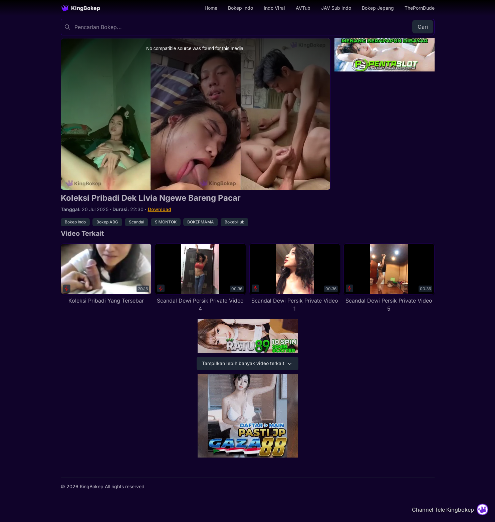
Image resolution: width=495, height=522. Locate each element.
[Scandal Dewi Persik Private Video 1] (294, 278)
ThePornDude (420, 8)
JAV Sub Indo (336, 8)
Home (211, 8)
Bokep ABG (107, 221)
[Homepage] (80, 8)
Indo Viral (274, 8)
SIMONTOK (166, 221)
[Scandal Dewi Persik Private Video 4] (200, 278)
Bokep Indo (240, 8)
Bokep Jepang (378, 8)
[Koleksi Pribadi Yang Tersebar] (106, 274)
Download (159, 209)
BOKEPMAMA (200, 221)
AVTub (303, 8)
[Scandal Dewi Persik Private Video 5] (389, 278)
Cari (423, 26)
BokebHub (234, 221)
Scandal (136, 221)
